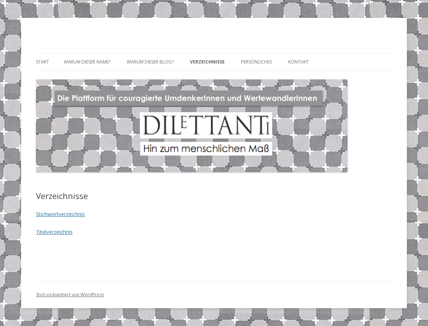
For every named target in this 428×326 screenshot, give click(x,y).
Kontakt (298, 62)
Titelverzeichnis (54, 231)
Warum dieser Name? (87, 62)
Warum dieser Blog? (150, 62)
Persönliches (256, 62)
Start (42, 62)
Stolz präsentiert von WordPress (70, 294)
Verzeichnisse (207, 62)
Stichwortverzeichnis (60, 214)
